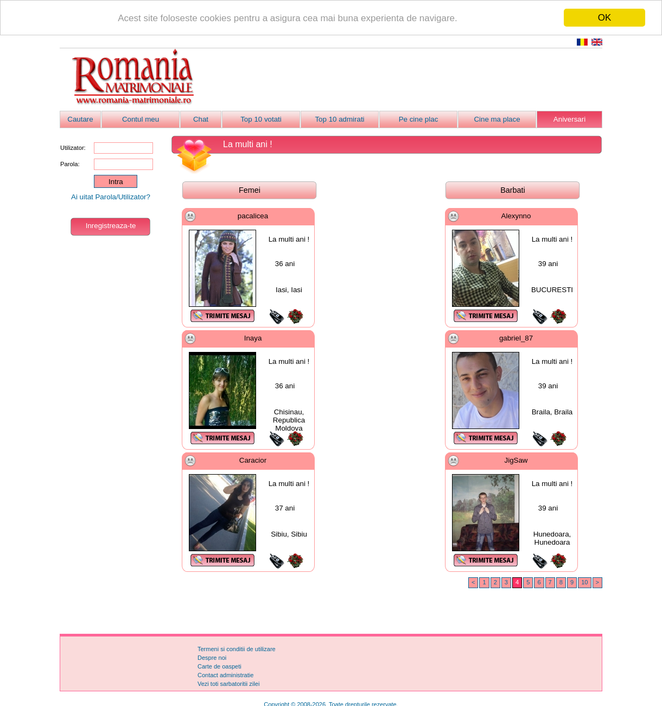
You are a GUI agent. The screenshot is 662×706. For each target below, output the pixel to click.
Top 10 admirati (339, 119)
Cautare (80, 119)
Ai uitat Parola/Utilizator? (110, 197)
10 (584, 582)
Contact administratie (225, 675)
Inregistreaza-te (111, 226)
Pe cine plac (418, 119)
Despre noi (212, 657)
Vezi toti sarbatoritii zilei (228, 683)
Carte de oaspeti (219, 666)
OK (605, 17)
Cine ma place (497, 119)
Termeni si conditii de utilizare (237, 649)
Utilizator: (73, 147)
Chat (200, 119)
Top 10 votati (261, 119)
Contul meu (140, 119)
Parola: (69, 164)
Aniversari (569, 119)
